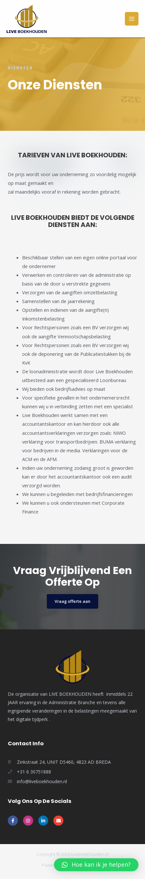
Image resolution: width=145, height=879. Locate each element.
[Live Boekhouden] (27, 19)
